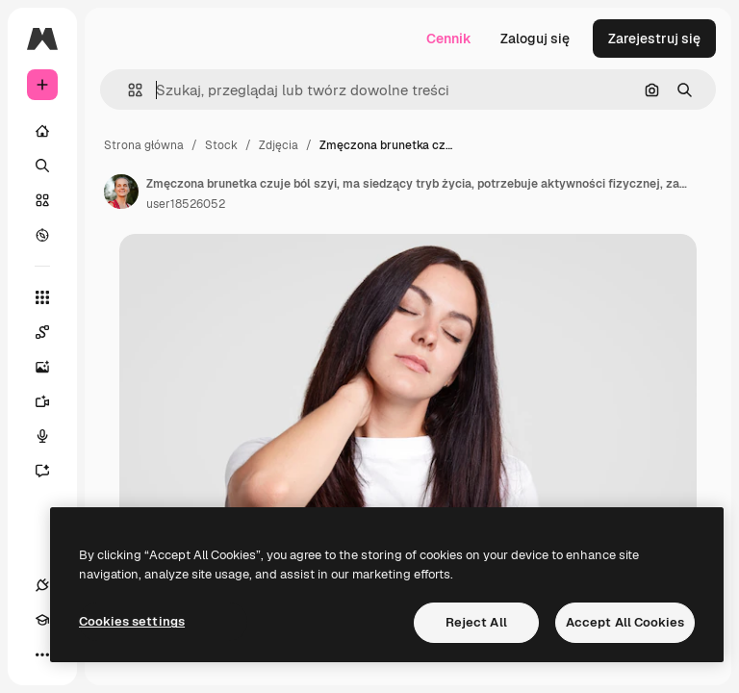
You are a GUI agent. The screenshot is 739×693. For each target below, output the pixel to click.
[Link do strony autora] (121, 191)
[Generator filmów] (52, 401)
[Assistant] (52, 470)
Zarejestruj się (654, 38)
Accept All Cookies (625, 622)
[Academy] (42, 619)
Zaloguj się (535, 38)
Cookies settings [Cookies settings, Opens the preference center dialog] (132, 621)
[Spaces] (52, 332)
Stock (221, 145)
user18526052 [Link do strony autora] (185, 204)
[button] (127, 90)
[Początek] (42, 131)
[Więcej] (42, 654)
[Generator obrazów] (52, 366)
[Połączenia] (42, 585)
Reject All (476, 622)
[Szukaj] (42, 165)
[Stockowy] (42, 200)
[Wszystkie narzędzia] (42, 297)
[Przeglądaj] (42, 234)
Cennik (448, 38)
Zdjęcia (278, 145)
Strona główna (144, 145)
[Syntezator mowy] (52, 436)
